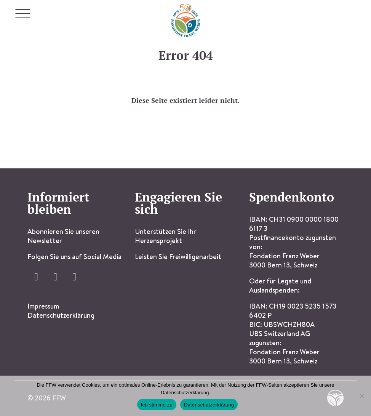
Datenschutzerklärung (60, 315)
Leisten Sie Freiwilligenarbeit (178, 256)
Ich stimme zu (157, 405)
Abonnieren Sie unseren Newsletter (63, 236)
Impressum (43, 306)
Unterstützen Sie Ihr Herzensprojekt (165, 236)
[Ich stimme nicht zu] (361, 396)
